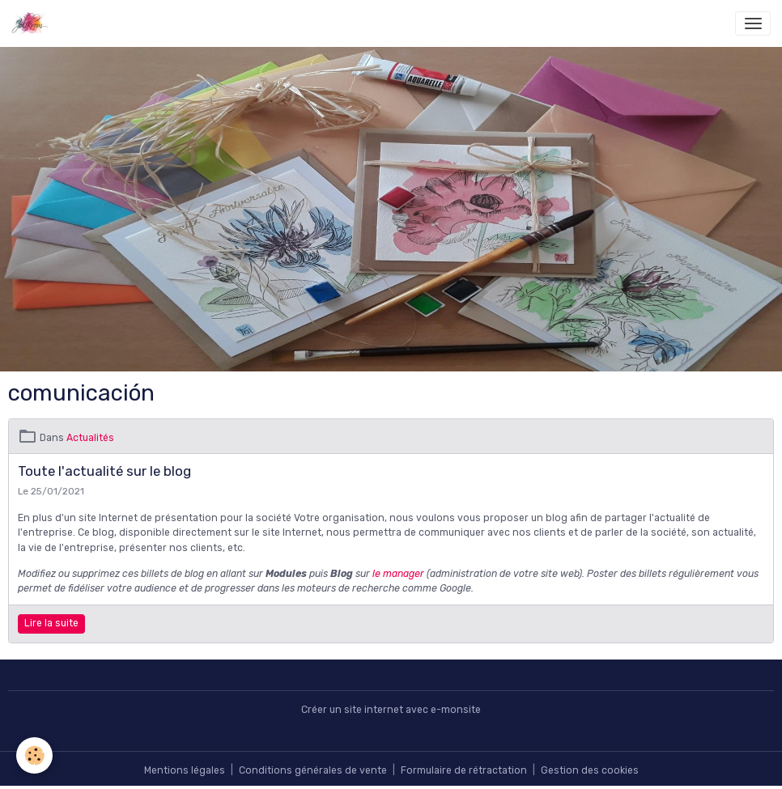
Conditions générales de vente (313, 770)
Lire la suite (51, 623)
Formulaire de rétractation (464, 770)
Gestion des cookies (590, 770)
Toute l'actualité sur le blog (104, 471)
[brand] (32, 23)
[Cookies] (34, 755)
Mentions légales (184, 770)
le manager (398, 573)
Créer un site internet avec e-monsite (391, 709)
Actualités (90, 437)
